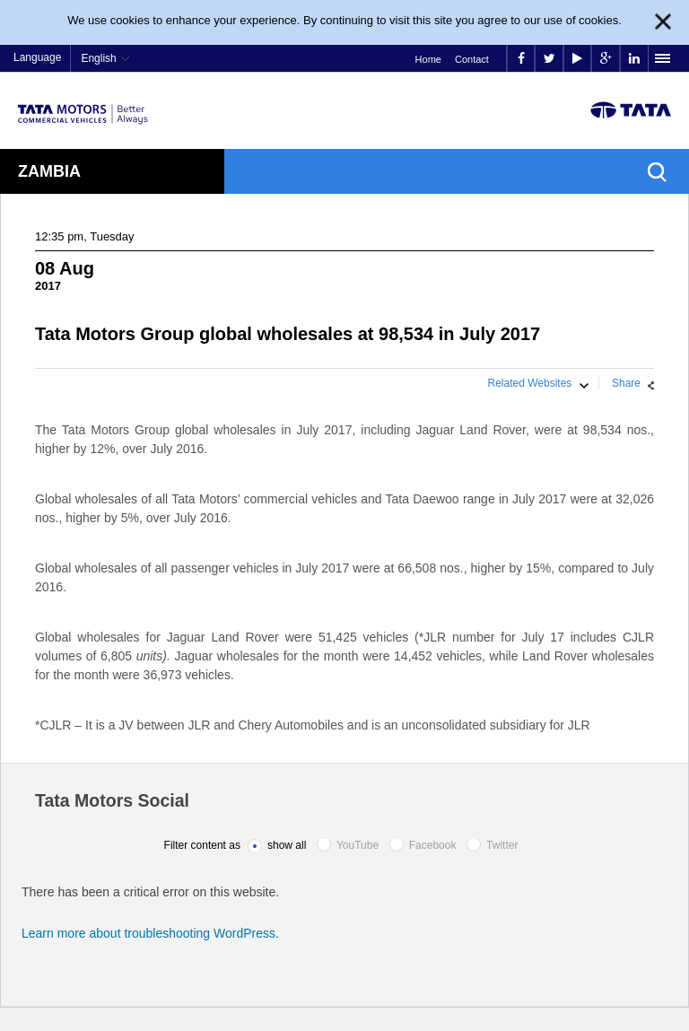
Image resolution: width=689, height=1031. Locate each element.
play (577, 59)
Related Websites (530, 383)
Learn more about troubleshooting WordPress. (150, 933)
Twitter (502, 845)
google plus (606, 59)
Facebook (433, 845)
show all (286, 845)
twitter (549, 59)
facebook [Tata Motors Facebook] (521, 59)
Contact (472, 59)
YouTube (357, 845)
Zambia (49, 171)
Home (428, 59)
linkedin (634, 59)
